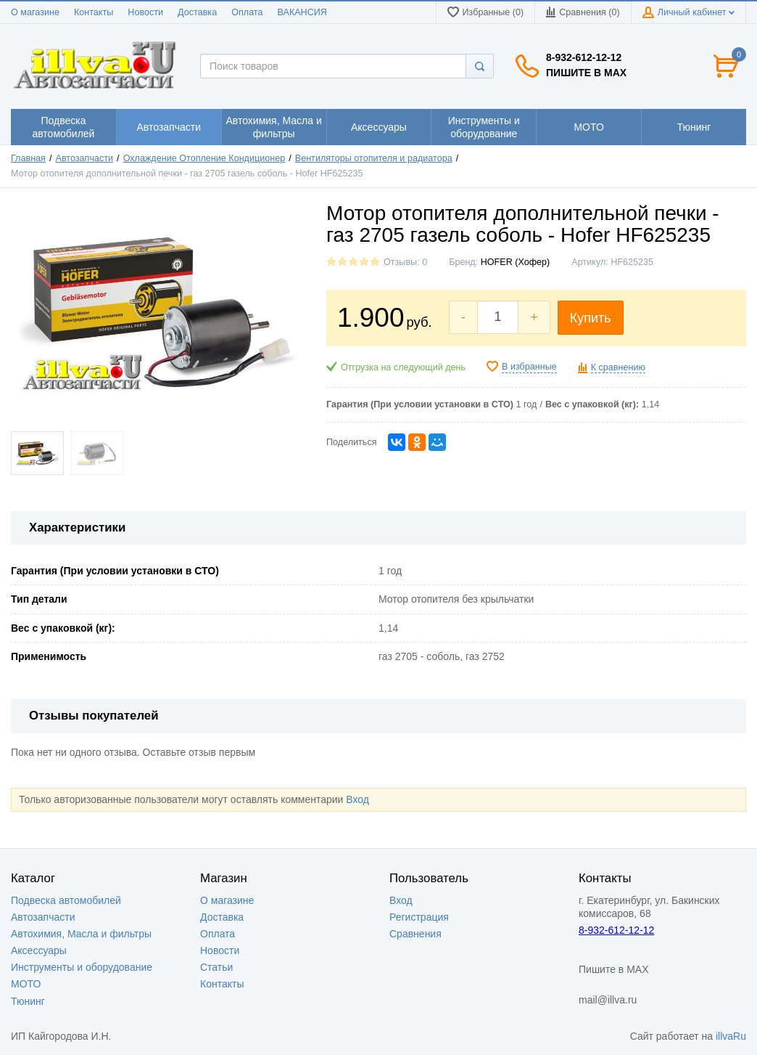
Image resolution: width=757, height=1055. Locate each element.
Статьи (216, 967)
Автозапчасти (85, 158)
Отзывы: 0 (405, 262)
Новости (145, 12)
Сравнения (415, 934)
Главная (28, 158)
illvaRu (731, 1036)
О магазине (35, 12)
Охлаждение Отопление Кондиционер (204, 158)
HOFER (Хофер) (515, 262)
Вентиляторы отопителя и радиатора (373, 158)
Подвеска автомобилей (66, 900)
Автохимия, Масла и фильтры (81, 934)
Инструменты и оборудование (81, 967)
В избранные (529, 367)
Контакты (93, 12)
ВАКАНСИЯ (302, 12)
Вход (357, 799)
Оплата (246, 12)
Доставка (197, 12)
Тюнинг (28, 1001)
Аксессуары (39, 950)
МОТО (26, 984)
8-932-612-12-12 (583, 57)
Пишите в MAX (586, 72)
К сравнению (618, 367)
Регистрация (419, 917)
